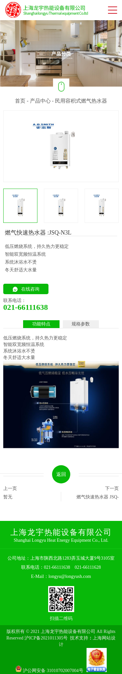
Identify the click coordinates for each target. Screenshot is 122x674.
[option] (61, 53)
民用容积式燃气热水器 (81, 101)
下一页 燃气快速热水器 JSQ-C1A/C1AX (97, 493)
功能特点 (41, 324)
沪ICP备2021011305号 (46, 638)
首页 (20, 101)
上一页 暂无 (10, 492)
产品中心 (40, 101)
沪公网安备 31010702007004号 (51, 670)
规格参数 (81, 324)
